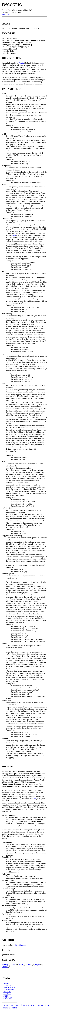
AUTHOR (7, 994)
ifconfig (21, 63)
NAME (6, 983)
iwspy (13, 965)
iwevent (29, 965)
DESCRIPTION (9, 987)
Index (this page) (11, 1005)
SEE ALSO (7, 998)
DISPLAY (7, 992)
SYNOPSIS (7, 985)
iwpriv (37, 965)
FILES (5, 996)
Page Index (6, 14)
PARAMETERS (9, 990)
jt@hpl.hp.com (20, 945)
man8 (14, 1007)
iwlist (14, 235)
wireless (5, 967)
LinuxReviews (28, 1005)
